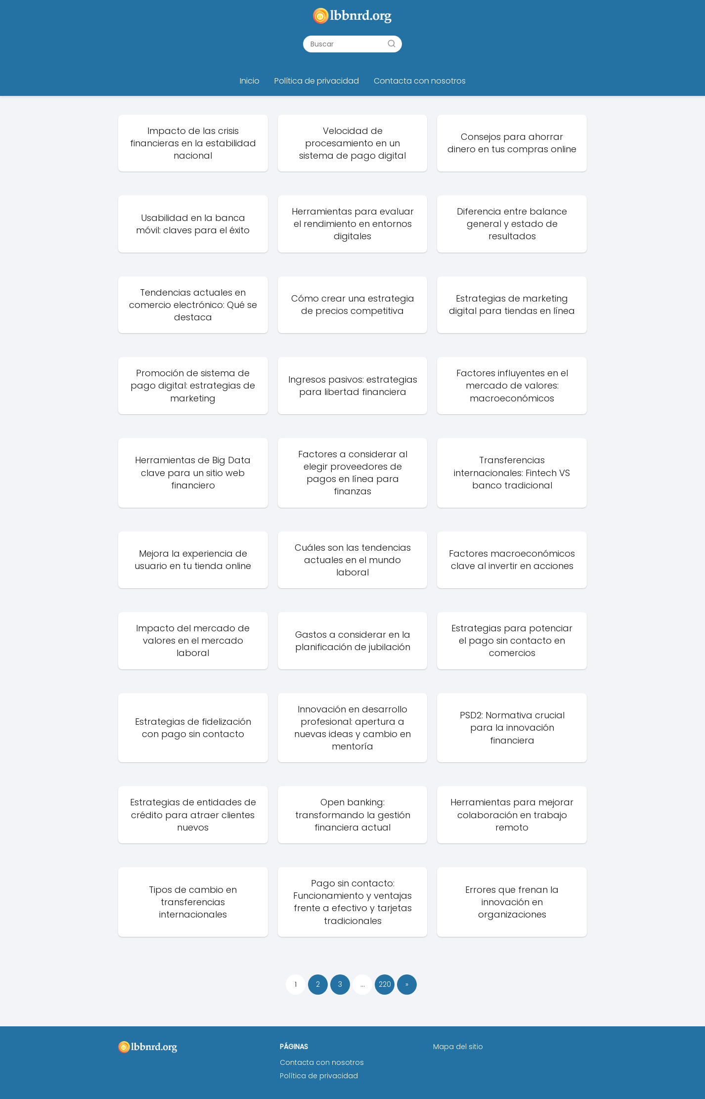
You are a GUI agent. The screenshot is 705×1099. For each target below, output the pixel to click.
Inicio (250, 81)
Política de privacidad (316, 81)
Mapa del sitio (458, 1047)
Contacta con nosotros (420, 81)
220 (385, 984)
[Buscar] (391, 43)
